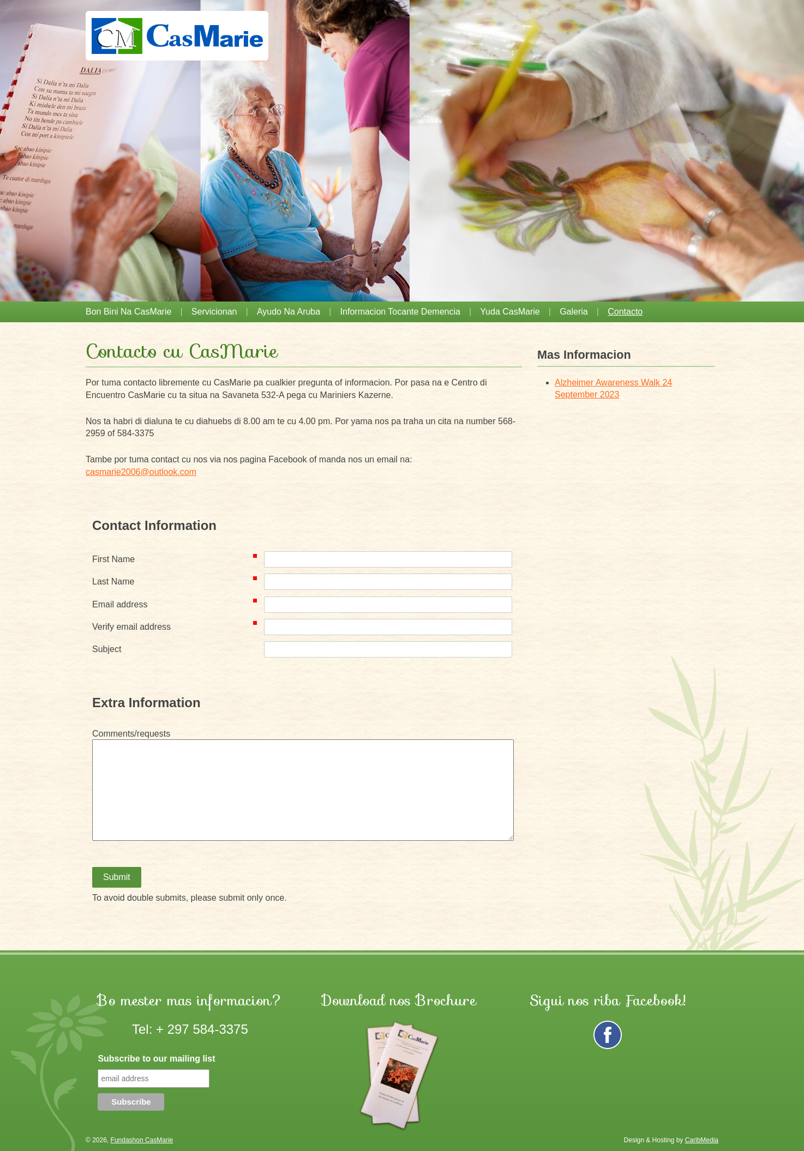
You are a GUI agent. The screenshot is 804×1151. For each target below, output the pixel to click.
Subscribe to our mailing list (156, 1058)
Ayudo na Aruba (288, 311)
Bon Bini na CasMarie (128, 311)
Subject (106, 649)
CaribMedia (701, 1140)
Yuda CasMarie (509, 311)
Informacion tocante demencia (400, 311)
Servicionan (214, 311)
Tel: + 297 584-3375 (190, 1029)
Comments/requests (131, 733)
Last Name (177, 581)
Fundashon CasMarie (142, 1140)
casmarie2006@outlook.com (141, 472)
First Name (177, 559)
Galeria (574, 311)
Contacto (625, 311)
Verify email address (177, 626)
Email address (177, 604)
